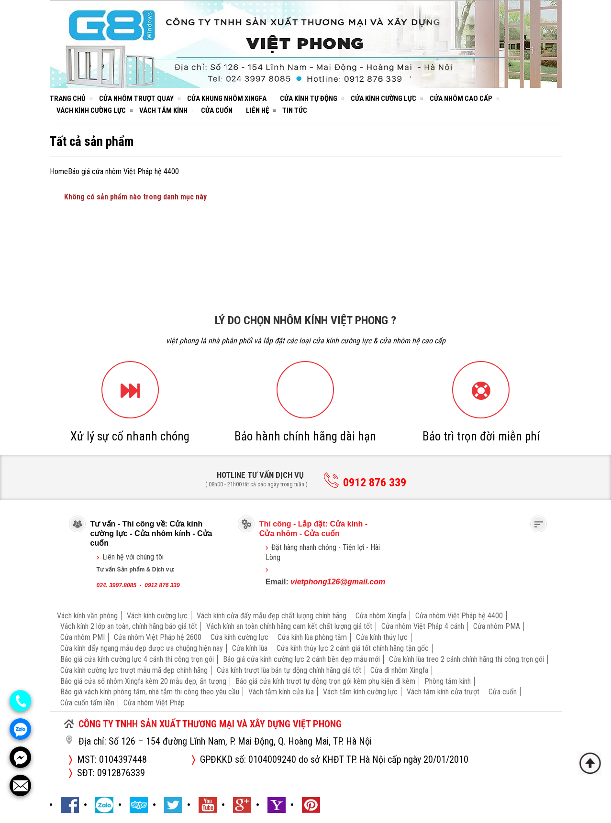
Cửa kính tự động (308, 98)
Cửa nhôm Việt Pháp (154, 702)
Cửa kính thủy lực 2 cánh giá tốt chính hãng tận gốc (353, 648)
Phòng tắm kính (447, 681)
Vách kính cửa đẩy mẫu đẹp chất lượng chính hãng (271, 615)
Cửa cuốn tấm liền (87, 702)
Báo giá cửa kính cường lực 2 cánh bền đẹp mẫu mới (301, 659)
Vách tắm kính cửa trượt (443, 691)
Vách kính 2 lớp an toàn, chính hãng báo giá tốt (128, 626)
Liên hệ (257, 110)
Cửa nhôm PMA (496, 626)
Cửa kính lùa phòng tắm (312, 637)
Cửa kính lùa (249, 648)
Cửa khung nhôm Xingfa (227, 98)
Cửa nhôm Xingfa (380, 615)
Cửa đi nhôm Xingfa (399, 670)
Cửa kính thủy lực (382, 637)
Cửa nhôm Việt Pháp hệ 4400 (459, 615)
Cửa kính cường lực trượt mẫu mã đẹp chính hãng (134, 670)
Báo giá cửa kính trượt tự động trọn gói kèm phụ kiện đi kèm (325, 681)
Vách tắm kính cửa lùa (281, 691)
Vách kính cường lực (91, 110)
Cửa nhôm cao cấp (461, 98)
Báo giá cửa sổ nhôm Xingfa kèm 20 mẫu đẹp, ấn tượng (143, 681)
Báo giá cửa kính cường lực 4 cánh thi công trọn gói (137, 659)
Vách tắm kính (163, 110)
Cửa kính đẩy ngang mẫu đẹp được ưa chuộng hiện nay (141, 648)
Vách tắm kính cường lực (360, 691)
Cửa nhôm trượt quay (136, 98)
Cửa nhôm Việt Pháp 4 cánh (422, 626)
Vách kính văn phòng (87, 615)
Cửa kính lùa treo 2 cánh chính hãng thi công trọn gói (466, 659)
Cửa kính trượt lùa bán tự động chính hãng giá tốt (289, 670)
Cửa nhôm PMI (82, 637)
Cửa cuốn (217, 110)
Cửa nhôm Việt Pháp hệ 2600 (157, 637)
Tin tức (294, 110)
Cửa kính (346, 524)
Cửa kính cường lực (383, 98)
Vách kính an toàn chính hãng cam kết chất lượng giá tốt (289, 626)
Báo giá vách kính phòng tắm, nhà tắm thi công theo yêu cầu (149, 691)
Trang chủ (68, 98)
